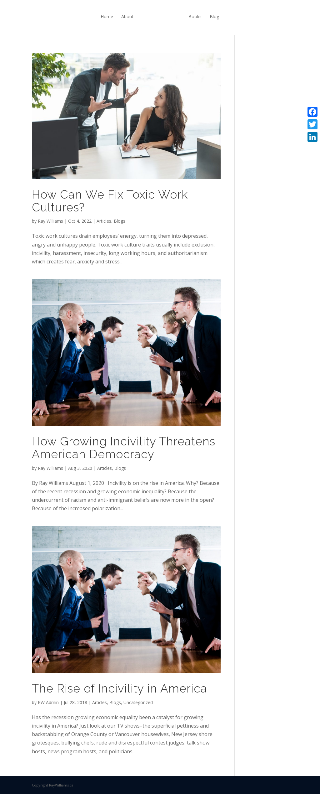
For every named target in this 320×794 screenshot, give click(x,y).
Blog (214, 16)
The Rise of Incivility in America (119, 688)
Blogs (119, 221)
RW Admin (48, 702)
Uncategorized (138, 702)
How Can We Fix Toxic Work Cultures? (110, 201)
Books (195, 16)
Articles (104, 221)
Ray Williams (50, 221)
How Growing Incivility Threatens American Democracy (123, 447)
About (127, 16)
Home (107, 16)
